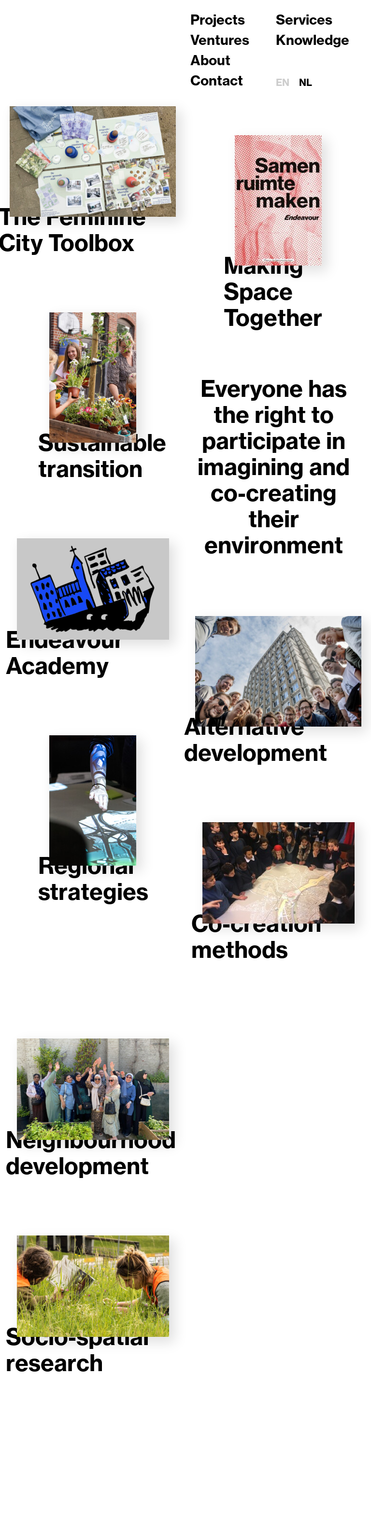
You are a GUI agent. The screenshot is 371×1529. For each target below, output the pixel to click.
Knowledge (312, 39)
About (210, 60)
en (282, 82)
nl (305, 82)
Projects (217, 19)
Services (304, 19)
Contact (216, 80)
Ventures (219, 39)
